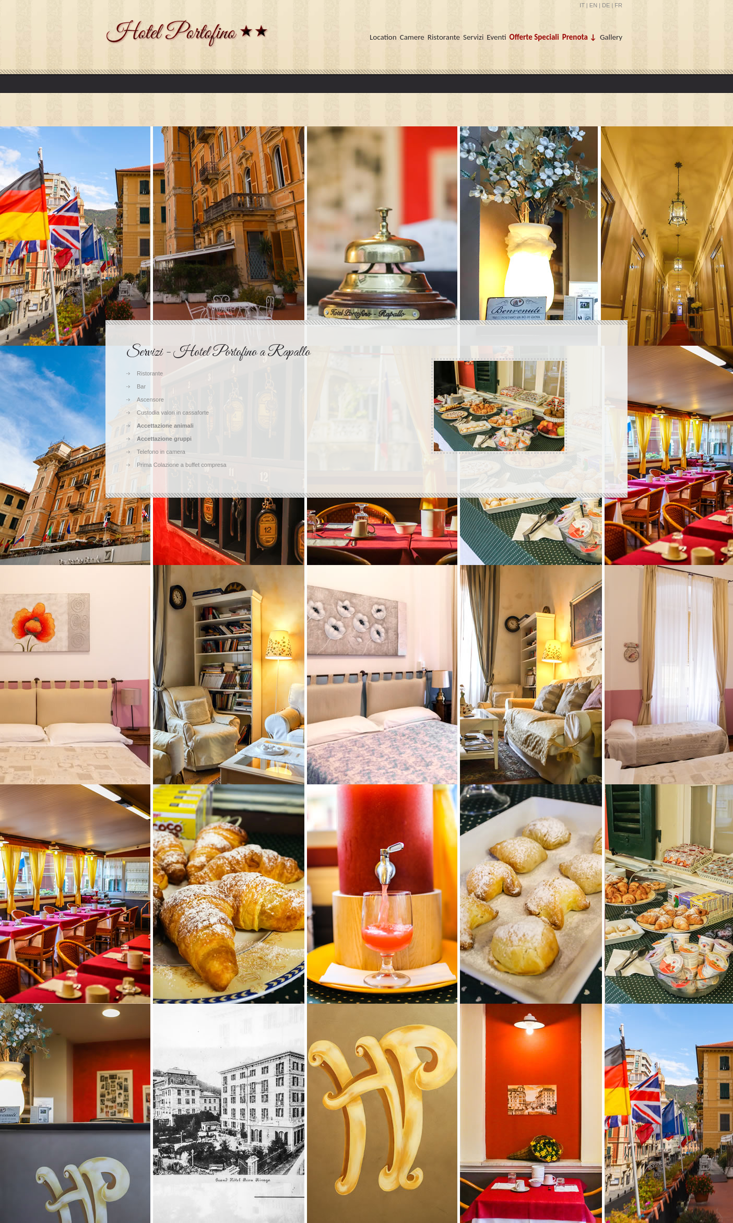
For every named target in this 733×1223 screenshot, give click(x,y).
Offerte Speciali (534, 37)
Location (383, 37)
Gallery (611, 37)
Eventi (496, 37)
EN (593, 5)
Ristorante (444, 37)
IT (582, 5)
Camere (412, 37)
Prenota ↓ (579, 37)
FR (618, 5)
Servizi (473, 37)
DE (606, 5)
